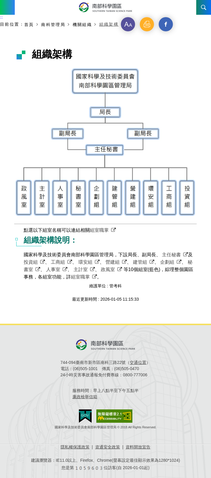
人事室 (53, 269)
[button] (128, 24)
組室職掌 (99, 230)
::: (1, 17)
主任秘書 (171, 254)
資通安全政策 (107, 447)
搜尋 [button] (203, 7)
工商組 (58, 262)
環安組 (85, 262)
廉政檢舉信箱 (84, 396)
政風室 (108, 269)
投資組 (31, 262)
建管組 (140, 262)
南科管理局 (53, 24)
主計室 (81, 269)
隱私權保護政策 (75, 447)
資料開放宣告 (138, 447)
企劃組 (167, 262)
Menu (7, 7)
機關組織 (82, 24)
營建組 (113, 262)
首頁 (29, 24)
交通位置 (138, 362)
